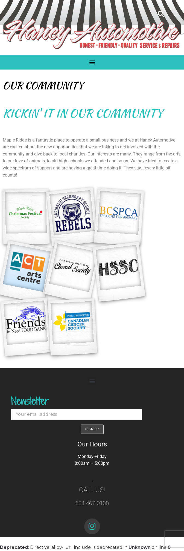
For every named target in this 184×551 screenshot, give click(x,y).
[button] (160, 13)
